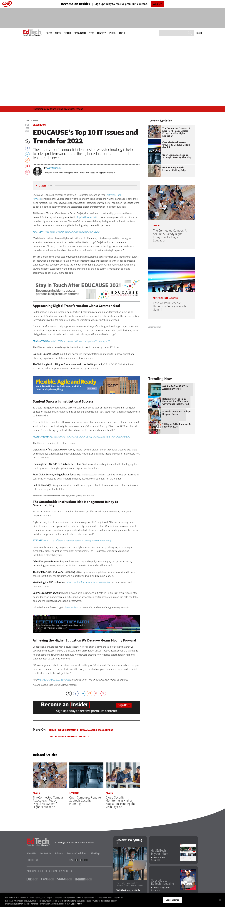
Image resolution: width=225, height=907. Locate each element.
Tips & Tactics (80, 33)
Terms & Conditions (77, 853)
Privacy (59, 853)
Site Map (95, 853)
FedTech (47, 879)
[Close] (220, 899)
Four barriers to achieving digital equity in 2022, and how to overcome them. (81, 436)
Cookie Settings (172, 899)
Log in (199, 33)
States (57, 33)
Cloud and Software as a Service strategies (88, 582)
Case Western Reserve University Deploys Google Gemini (176, 145)
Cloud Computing (68, 730)
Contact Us (45, 853)
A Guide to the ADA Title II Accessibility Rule (176, 387)
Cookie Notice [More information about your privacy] (76, 903)
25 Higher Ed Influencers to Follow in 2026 (176, 425)
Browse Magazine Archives (160, 888)
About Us (31, 853)
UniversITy (101, 33)
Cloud (52, 730)
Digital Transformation (63, 736)
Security (84, 736)
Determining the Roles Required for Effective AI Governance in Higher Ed (175, 401)
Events (112, 33)
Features (67, 33)
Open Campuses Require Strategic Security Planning (176, 156)
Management (105, 730)
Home (28, 120)
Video (91, 33)
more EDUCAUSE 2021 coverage (54, 679)
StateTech (64, 879)
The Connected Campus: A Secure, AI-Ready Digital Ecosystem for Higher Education (176, 132)
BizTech (32, 879)
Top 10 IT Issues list (86, 217)
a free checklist (70, 607)
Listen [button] (42, 186)
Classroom (35, 120)
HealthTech (83, 879)
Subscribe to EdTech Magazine (162, 882)
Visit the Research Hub (128, 890)
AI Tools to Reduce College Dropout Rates (176, 412)
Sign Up (156, 3)
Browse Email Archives (158, 858)
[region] (112, 900)
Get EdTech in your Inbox (159, 852)
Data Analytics (88, 730)
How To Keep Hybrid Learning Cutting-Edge (174, 168)
